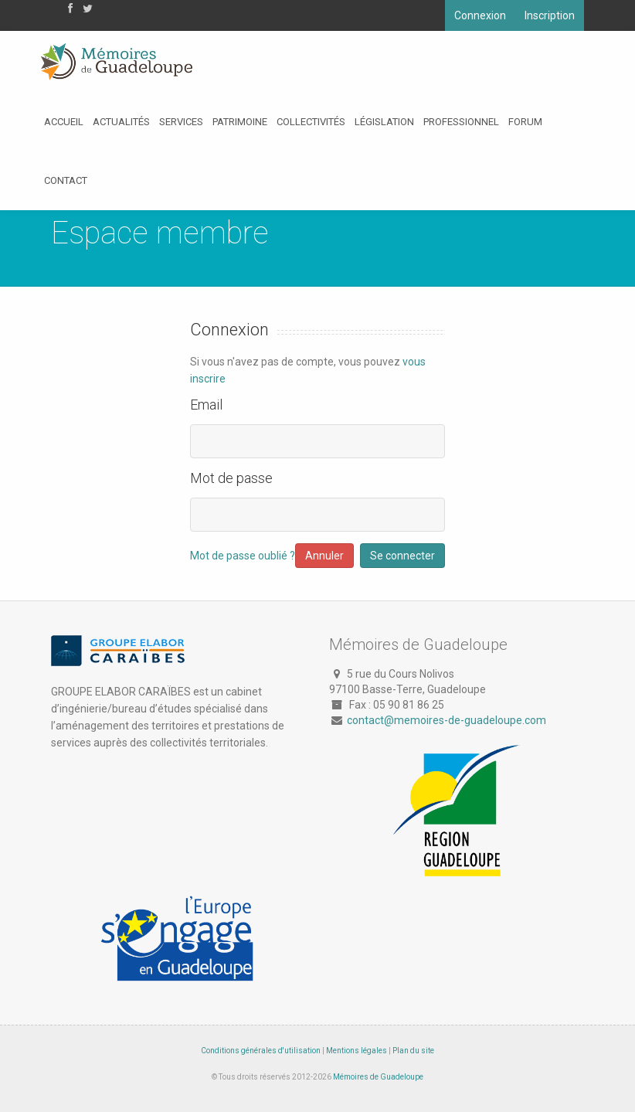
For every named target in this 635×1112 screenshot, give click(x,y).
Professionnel (461, 122)
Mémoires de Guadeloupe (378, 1077)
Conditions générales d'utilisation (261, 1050)
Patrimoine (239, 122)
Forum (525, 122)
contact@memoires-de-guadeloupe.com (446, 720)
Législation (384, 122)
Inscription (550, 15)
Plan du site (413, 1050)
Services (181, 122)
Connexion (480, 15)
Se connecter (402, 555)
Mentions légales (356, 1050)
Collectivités (311, 122)
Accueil (63, 122)
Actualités (121, 122)
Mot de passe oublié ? (242, 555)
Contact (65, 180)
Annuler (324, 555)
